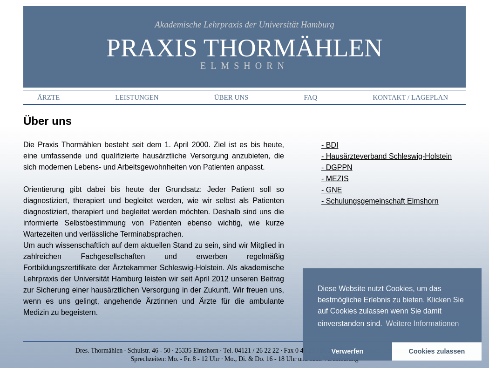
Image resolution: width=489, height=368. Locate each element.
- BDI (329, 145)
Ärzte (48, 97)
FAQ (310, 97)
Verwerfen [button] (348, 351)
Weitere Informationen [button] (422, 323)
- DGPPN (337, 167)
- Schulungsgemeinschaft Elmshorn (380, 201)
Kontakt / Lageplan (410, 97)
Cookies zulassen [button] (437, 351)
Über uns (231, 97)
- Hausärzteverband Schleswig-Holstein (386, 156)
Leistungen (136, 97)
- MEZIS (335, 179)
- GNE (331, 190)
